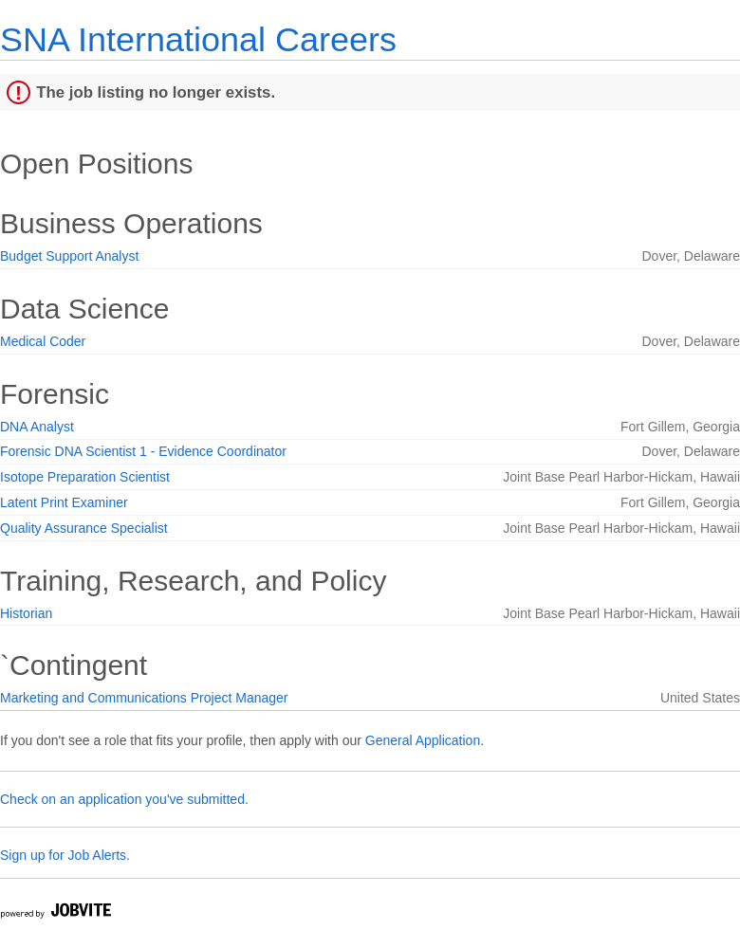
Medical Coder (42, 341)
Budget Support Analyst (69, 256)
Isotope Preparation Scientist (85, 476)
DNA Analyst (37, 426)
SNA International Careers (198, 39)
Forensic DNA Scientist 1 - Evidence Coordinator (143, 451)
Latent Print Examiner (64, 502)
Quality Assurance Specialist (84, 528)
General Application (422, 740)
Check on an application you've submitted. (124, 799)
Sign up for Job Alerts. (65, 855)
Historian (26, 613)
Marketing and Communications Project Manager (143, 697)
